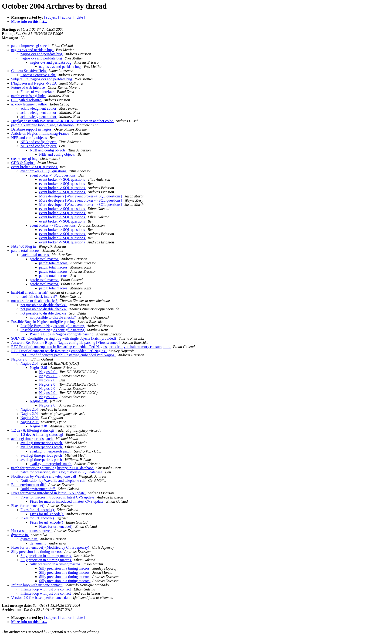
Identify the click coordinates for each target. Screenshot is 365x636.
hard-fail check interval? (29, 292)
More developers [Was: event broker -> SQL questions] (81, 196)
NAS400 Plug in (24, 246)
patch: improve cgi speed (30, 46)
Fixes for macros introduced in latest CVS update (48, 493)
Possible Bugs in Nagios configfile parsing (43, 322)
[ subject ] (51, 17)
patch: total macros (26, 250)
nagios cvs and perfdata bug (32, 50)
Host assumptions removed (31, 531)
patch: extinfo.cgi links (28, 96)
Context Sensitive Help (29, 71)
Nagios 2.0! (20, 359)
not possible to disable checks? (34, 301)
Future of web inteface (28, 87)
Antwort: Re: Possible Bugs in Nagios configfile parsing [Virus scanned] (66, 342)
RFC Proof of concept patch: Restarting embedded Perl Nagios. (59, 351)
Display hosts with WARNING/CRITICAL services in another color (62, 121)
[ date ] (79, 17)
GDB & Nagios (23, 163)
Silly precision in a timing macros (36, 552)
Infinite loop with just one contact (36, 585)
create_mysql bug (24, 159)
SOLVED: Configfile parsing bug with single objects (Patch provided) (64, 338)
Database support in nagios (31, 129)
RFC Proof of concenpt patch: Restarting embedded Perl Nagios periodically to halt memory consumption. (91, 347)
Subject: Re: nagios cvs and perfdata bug (42, 79)
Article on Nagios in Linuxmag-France (40, 133)
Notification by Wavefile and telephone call (44, 476)
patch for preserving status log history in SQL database (52, 468)
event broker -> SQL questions (34, 167)
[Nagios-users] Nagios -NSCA (34, 83)
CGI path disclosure (26, 100)
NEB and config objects (29, 138)
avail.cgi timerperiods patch (32, 439)
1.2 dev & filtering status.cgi (33, 430)
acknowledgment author (29, 104)
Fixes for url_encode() (28, 506)
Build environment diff (28, 485)
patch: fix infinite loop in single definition (42, 125)
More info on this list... (29, 21)
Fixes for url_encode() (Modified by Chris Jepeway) (50, 547)
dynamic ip (20, 535)
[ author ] (67, 17)
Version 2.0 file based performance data (41, 598)
